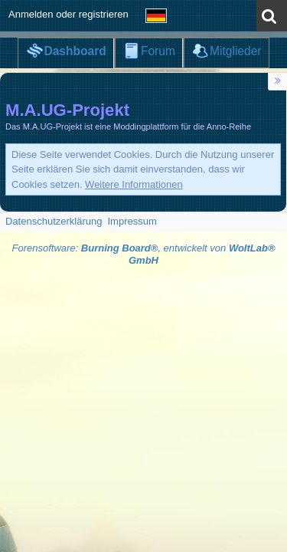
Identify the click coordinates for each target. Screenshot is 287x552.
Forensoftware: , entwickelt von (143, 254)
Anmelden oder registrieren (68, 14)
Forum (158, 51)
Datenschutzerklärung (53, 221)
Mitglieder (236, 51)
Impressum (131, 221)
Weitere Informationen (134, 184)
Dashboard (75, 51)
